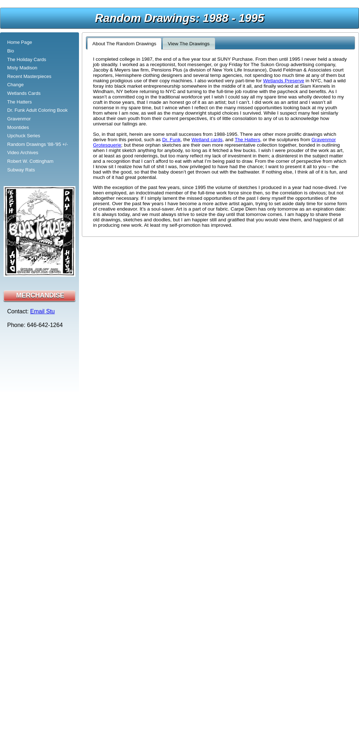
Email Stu (42, 311)
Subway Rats (21, 169)
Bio (10, 51)
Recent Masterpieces (29, 76)
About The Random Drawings (124, 43)
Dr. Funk (171, 139)
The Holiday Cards (26, 59)
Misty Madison (22, 67)
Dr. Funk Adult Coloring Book (37, 110)
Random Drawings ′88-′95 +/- (37, 144)
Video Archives (22, 152)
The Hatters (19, 102)
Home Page (19, 42)
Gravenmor (19, 118)
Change (15, 84)
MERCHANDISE (40, 295)
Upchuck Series (23, 135)
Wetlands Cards (24, 93)
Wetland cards (207, 139)
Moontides (18, 127)
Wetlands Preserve (283, 80)
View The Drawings (189, 43)
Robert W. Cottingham (30, 161)
